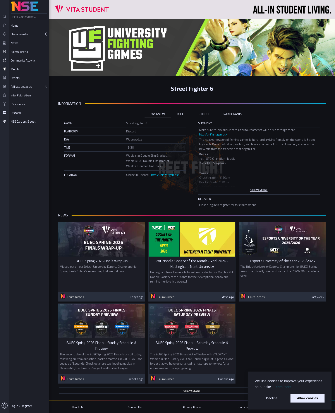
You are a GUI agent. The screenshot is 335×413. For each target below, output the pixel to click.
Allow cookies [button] (307, 398)
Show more (192, 390)
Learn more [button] (283, 387)
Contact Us (135, 407)
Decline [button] (271, 398)
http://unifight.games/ (213, 134)
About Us (77, 407)
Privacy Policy (192, 407)
